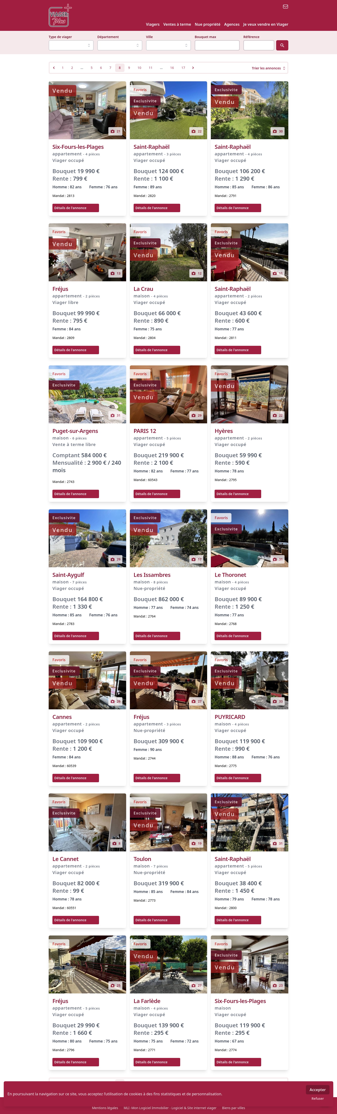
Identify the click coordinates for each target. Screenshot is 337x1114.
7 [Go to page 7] (110, 67)
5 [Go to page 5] (91, 67)
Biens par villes (233, 1108)
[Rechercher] (282, 45)
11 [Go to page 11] (151, 67)
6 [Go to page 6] (101, 67)
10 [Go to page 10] (139, 67)
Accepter (318, 1089)
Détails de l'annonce (70, 208)
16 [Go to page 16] (172, 67)
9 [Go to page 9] (129, 67)
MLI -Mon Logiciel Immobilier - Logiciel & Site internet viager (170, 1108)
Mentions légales (105, 1108)
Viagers (153, 24)
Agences (232, 24)
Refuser (317, 1098)
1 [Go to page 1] (63, 67)
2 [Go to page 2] (72, 67)
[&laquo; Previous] (54, 68)
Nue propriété (207, 24)
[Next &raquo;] (193, 68)
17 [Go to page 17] (183, 67)
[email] (285, 6)
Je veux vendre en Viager (265, 24)
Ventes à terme (177, 24)
